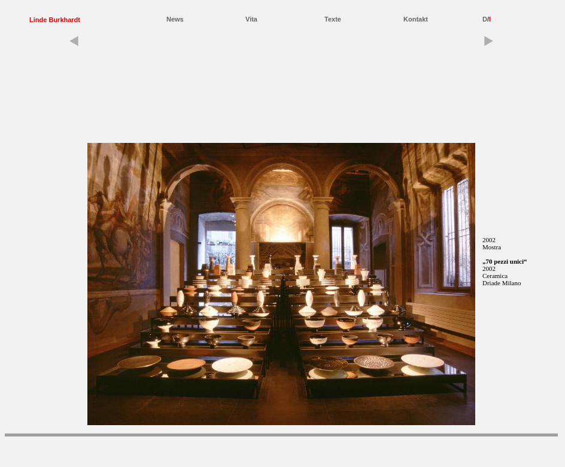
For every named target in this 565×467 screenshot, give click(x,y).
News (175, 19)
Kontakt (415, 19)
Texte (332, 19)
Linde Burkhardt (54, 19)
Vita (251, 19)
